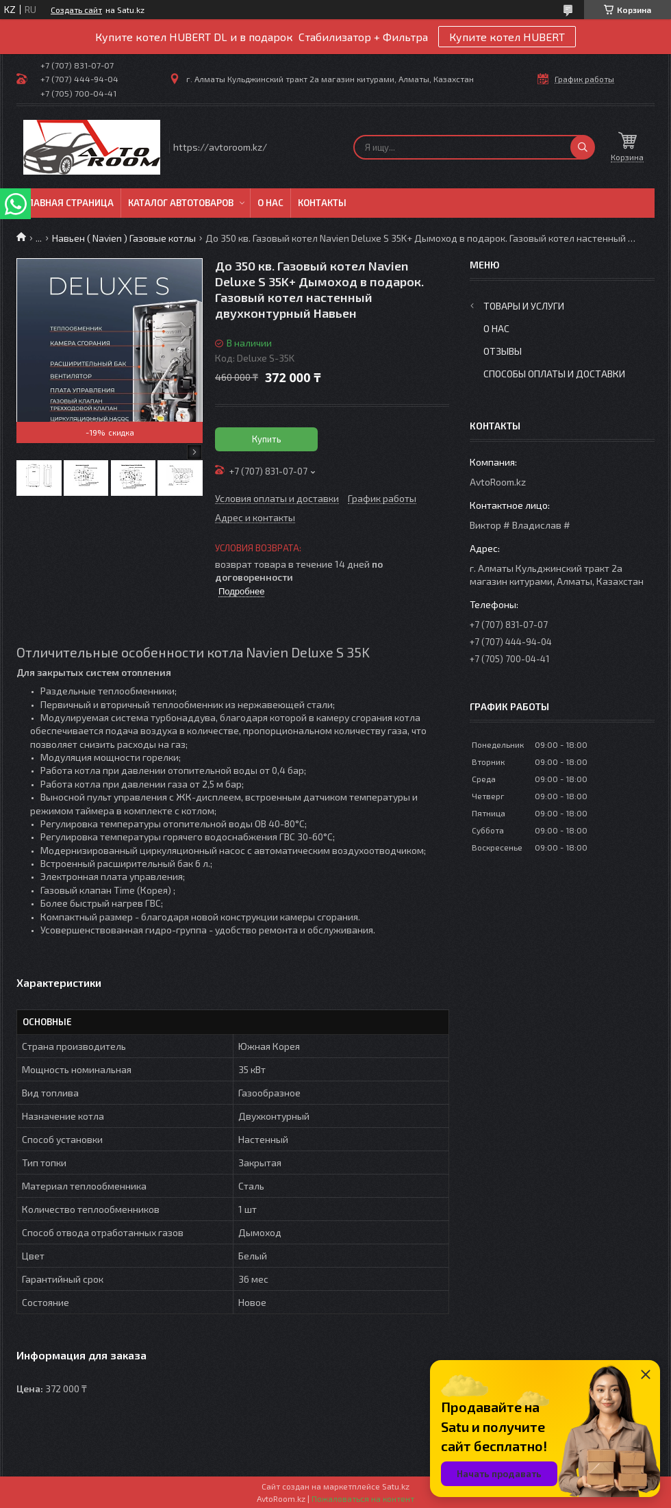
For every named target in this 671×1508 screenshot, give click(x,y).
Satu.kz (395, 1486)
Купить (266, 438)
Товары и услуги (523, 306)
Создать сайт (76, 9)
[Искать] (582, 147)
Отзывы (502, 351)
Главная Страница (68, 202)
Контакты (322, 202)
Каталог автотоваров (180, 202)
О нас (270, 202)
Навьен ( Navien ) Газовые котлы (124, 238)
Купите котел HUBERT (507, 36)
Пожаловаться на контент (363, 1498)
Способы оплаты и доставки (554, 373)
